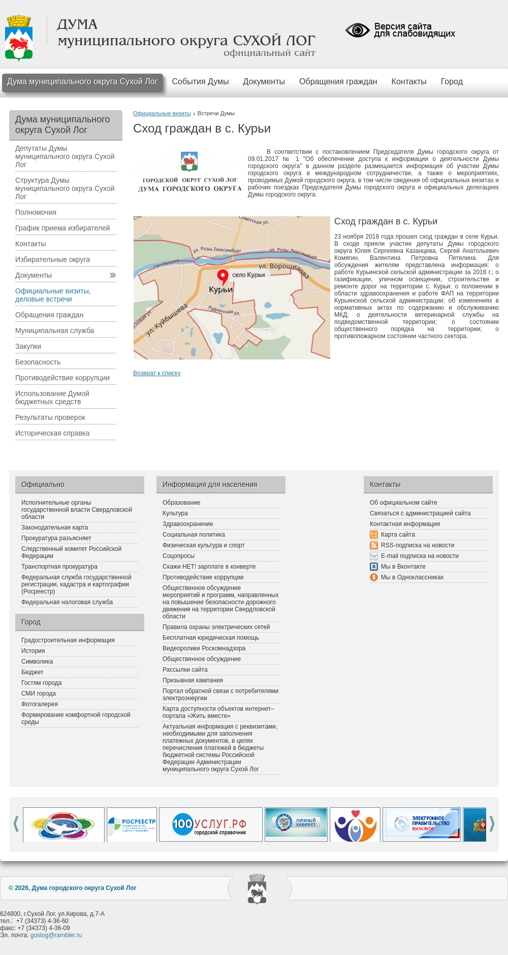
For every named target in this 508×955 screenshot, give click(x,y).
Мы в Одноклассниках (412, 577)
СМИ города (38, 693)
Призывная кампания (193, 680)
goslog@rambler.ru (56, 935)
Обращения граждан (338, 81)
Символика (37, 661)
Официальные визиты (162, 113)
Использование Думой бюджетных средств (52, 397)
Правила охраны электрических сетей (216, 627)
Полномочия (35, 212)
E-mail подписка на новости (420, 555)
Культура (175, 513)
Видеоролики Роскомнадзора (204, 648)
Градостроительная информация (68, 640)
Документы (264, 81)
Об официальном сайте (403, 502)
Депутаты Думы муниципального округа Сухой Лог (65, 156)
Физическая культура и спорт (204, 545)
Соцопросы (179, 555)
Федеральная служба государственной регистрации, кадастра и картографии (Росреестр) (76, 584)
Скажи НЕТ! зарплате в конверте (209, 566)
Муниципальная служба (54, 330)
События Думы (200, 81)
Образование (181, 502)
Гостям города (41, 682)
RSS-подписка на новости (417, 545)
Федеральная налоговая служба (67, 602)
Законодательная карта (54, 527)
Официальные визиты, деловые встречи (53, 295)
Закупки (28, 346)
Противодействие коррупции (62, 378)
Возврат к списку (157, 373)
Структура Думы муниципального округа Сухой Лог (65, 188)
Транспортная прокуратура (59, 566)
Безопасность (37, 362)
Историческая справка (52, 433)
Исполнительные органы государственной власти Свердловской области (76, 509)
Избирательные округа (52, 259)
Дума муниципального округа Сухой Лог (82, 81)
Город (452, 81)
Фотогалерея (39, 704)
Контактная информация (405, 524)
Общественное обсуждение (202, 659)
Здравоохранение (188, 524)
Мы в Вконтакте (403, 566)
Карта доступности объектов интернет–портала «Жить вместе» (218, 712)
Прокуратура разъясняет (56, 538)
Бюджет (32, 672)
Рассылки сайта (185, 669)
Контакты (409, 81)
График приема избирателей (62, 228)
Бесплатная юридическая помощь (211, 637)
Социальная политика (194, 534)
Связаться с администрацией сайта (420, 513)
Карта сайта (398, 534)
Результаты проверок (50, 417)
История (33, 650)
